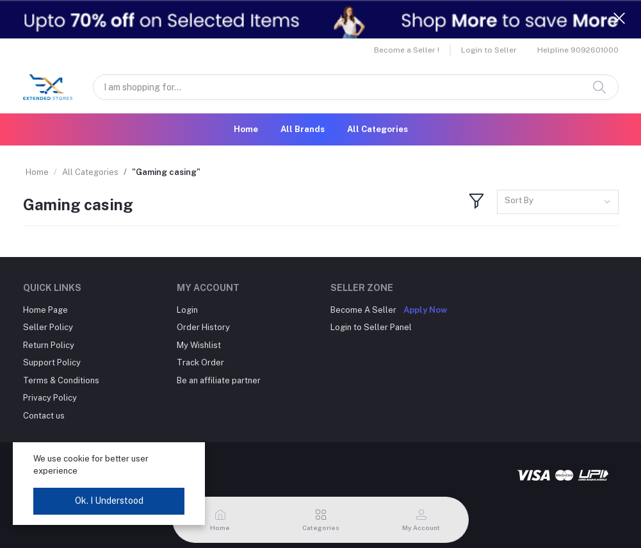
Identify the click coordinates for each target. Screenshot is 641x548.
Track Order (200, 362)
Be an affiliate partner (219, 380)
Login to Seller (489, 50)
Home (246, 129)
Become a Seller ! (406, 50)
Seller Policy (48, 327)
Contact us (44, 415)
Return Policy (48, 345)
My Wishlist (199, 345)
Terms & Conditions (61, 380)
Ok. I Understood (109, 500)
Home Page (45, 310)
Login (187, 310)
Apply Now (425, 310)
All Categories (377, 129)
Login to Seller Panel (371, 327)
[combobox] (558, 202)
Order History (203, 327)
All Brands (302, 129)
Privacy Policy (50, 398)
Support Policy (52, 362)
